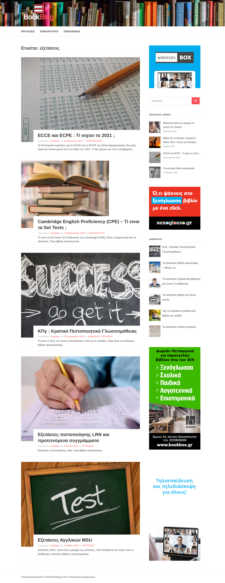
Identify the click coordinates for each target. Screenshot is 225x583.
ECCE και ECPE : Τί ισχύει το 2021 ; (76, 135)
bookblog (54, 141)
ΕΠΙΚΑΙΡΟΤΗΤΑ (49, 31)
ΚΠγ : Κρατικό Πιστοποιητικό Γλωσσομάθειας (87, 331)
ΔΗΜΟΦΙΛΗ (94, 336)
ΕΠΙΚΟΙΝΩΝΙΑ (72, 31)
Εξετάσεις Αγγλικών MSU (65, 540)
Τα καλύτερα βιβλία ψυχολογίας (179, 168)
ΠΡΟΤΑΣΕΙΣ (28, 31)
